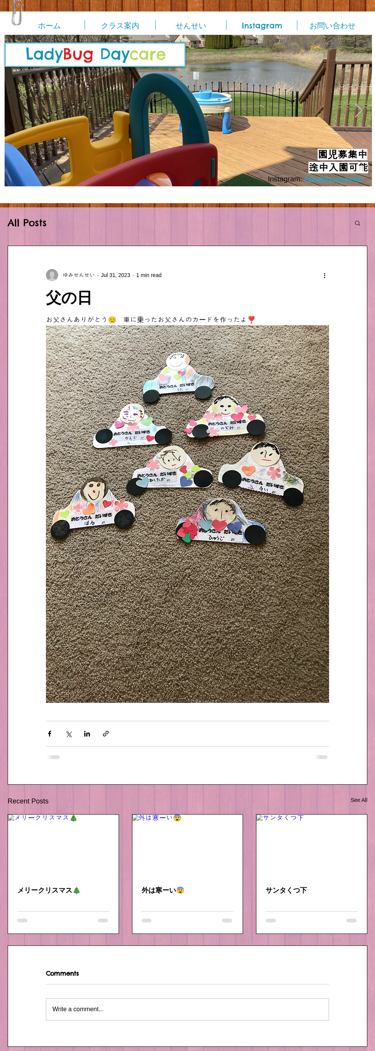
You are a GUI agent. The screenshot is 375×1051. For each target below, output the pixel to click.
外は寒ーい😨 (163, 890)
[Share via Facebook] (49, 733)
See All (359, 800)
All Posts (27, 223)
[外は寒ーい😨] (187, 846)
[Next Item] (358, 110)
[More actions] (324, 275)
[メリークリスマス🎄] (63, 846)
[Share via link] (105, 733)
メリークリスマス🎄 (49, 890)
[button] (357, 223)
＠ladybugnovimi (333, 179)
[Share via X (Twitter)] (68, 733)
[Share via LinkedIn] (87, 733)
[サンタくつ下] (311, 846)
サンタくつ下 (286, 890)
